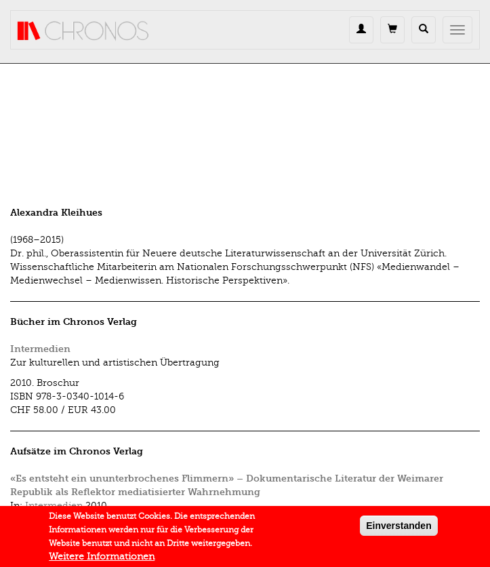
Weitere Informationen (102, 559)
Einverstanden (398, 528)
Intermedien (40, 349)
